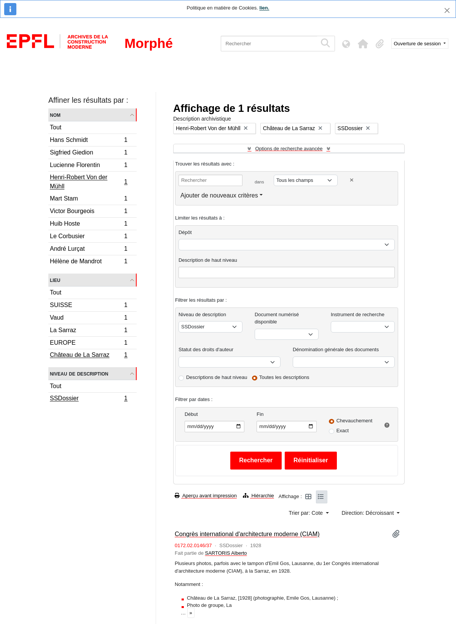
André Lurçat (88, 249)
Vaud (88, 318)
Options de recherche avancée (288, 148)
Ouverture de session (418, 43)
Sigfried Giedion (88, 153)
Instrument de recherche (357, 314)
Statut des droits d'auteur (206, 349)
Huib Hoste (88, 224)
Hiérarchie (258, 495)
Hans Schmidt (88, 140)
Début (191, 414)
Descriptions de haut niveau (216, 377)
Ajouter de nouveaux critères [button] (219, 195)
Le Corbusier (88, 237)
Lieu (55, 279)
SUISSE (88, 306)
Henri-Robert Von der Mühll (88, 181)
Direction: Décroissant (368, 513)
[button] (363, 43)
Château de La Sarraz (88, 355)
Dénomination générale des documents (336, 349)
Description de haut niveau (208, 260)
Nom (55, 114)
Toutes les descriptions (284, 377)
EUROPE (88, 343)
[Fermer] (447, 10)
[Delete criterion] (352, 180)
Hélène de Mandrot (88, 262)
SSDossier (88, 399)
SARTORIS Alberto (226, 553)
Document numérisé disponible (277, 318)
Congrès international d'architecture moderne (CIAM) (247, 533)
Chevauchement (354, 420)
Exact (342, 430)
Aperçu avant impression (206, 495)
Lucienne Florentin (88, 166)
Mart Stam (88, 199)
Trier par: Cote (306, 513)
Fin (260, 414)
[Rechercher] (269, 43)
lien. (264, 8)
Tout (55, 127)
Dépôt (185, 232)
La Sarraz (88, 331)
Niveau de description (79, 373)
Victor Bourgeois (88, 212)
